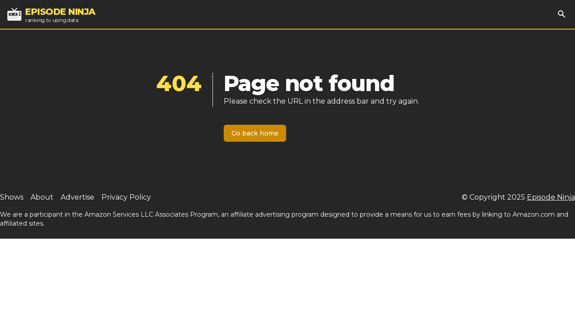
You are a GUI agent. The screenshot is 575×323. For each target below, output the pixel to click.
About (42, 197)
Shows (11, 197)
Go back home (255, 133)
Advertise (77, 197)
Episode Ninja (551, 197)
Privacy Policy (126, 197)
